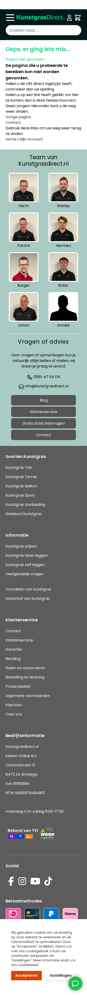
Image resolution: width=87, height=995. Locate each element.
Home (11, 139)
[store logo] (41, 18)
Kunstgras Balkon (21, 486)
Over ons (14, 714)
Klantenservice (43, 411)
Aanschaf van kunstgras (28, 598)
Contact (13, 122)
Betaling (13, 658)
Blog (44, 400)
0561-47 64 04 (43, 376)
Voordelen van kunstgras (28, 589)
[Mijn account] (69, 17)
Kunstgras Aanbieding (25, 504)
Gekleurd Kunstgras (24, 513)
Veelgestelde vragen (25, 574)
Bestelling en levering (25, 677)
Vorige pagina (18, 117)
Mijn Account (31, 139)
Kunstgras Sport (20, 495)
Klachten (14, 705)
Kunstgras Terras (21, 476)
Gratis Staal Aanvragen (43, 423)
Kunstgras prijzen (21, 546)
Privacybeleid (18, 686)
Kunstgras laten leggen (27, 555)
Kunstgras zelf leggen (25, 564)
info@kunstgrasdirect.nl (43, 386)
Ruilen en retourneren (25, 668)
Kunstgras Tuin (19, 467)
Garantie (14, 649)
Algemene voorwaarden (28, 695)
